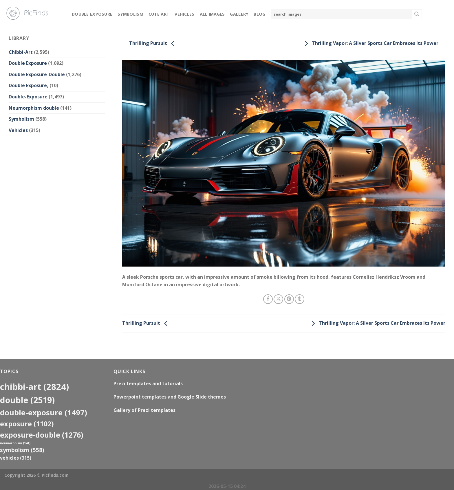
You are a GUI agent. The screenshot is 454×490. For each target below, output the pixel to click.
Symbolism (130, 14)
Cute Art (159, 14)
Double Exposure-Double (37, 74)
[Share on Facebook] (268, 299)
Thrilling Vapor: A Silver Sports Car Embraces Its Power (369, 43)
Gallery (239, 14)
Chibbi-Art (21, 52)
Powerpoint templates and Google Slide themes (170, 397)
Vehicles (184, 14)
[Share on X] (278, 299)
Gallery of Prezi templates (144, 410)
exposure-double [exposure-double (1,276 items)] (41, 435)
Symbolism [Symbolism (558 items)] (22, 450)
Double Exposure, (28, 85)
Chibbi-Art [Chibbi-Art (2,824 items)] (34, 386)
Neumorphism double (34, 108)
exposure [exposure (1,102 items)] (27, 423)
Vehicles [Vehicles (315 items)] (15, 458)
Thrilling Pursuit (153, 43)
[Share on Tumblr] (299, 299)
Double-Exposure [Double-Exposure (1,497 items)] (43, 412)
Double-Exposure (28, 96)
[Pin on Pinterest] (289, 299)
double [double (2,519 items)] (27, 399)
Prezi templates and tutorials (148, 383)
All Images (212, 14)
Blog (259, 14)
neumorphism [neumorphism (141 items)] (15, 443)
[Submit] (417, 14)
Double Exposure (92, 14)
